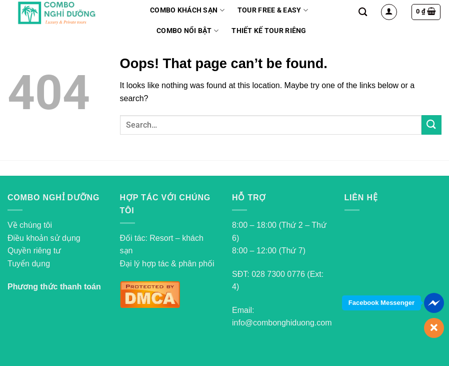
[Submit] (432, 125)
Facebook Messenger (381, 302)
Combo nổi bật (187, 31)
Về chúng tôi (30, 225)
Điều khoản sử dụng (44, 238)
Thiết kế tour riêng (269, 31)
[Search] (362, 12)
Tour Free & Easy (273, 10)
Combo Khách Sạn (187, 10)
